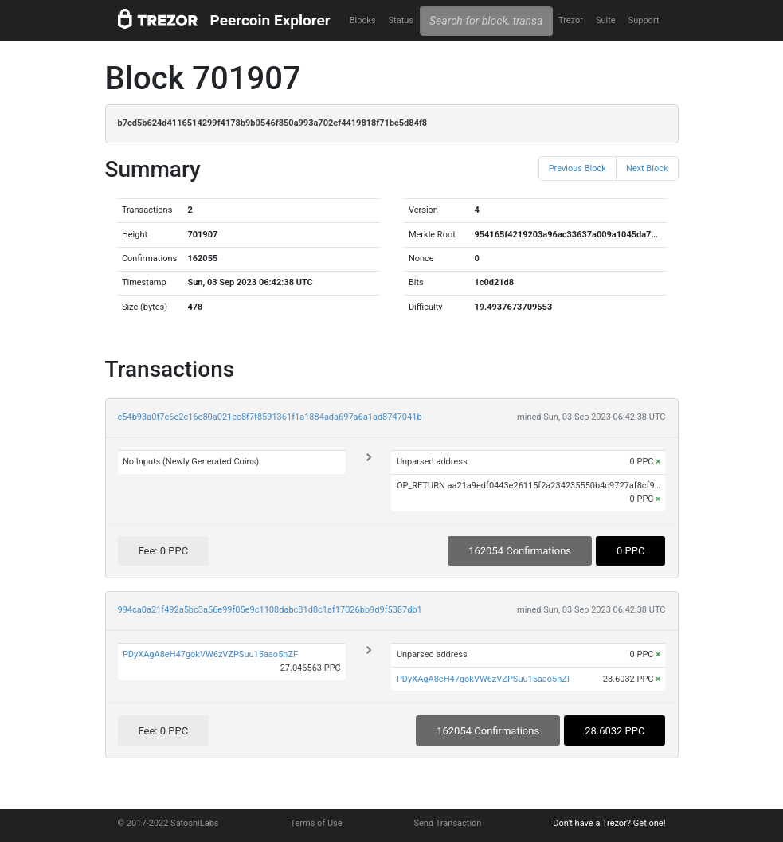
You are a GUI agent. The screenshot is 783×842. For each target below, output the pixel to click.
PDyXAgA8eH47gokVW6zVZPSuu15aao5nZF (210, 654)
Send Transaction (448, 823)
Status (401, 20)
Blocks (363, 20)
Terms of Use (316, 823)
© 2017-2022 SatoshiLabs (168, 823)
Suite (606, 20)
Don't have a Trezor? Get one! (609, 823)
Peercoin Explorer (270, 20)
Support (644, 20)
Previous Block (577, 168)
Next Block (647, 168)
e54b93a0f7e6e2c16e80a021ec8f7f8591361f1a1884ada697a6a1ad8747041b (270, 417)
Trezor (570, 20)
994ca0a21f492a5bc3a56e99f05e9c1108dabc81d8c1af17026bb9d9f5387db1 (270, 610)
